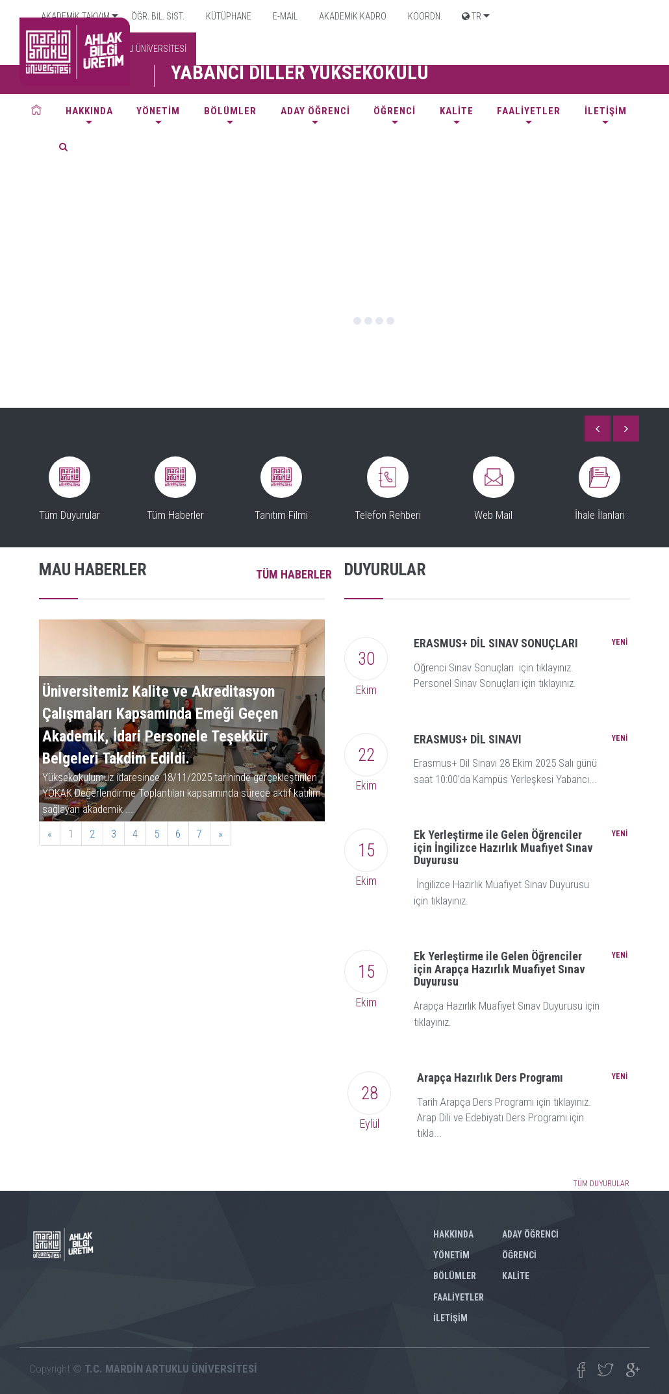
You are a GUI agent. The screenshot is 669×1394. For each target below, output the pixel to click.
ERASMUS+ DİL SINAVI (468, 739)
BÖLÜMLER (230, 111)
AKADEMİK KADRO (351, 16)
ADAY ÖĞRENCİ (315, 111)
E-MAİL (284, 16)
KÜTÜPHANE (227, 16)
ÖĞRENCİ (394, 111)
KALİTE (456, 111)
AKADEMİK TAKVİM (74, 16)
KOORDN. (424, 16)
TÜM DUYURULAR (601, 1183)
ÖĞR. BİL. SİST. (156, 16)
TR (471, 16)
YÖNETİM (158, 111)
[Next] (220, 833)
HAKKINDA (89, 111)
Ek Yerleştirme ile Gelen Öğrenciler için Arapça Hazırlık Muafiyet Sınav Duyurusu (499, 969)
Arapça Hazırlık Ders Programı (490, 1077)
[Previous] (49, 833)
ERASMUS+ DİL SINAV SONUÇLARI (496, 643)
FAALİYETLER (529, 111)
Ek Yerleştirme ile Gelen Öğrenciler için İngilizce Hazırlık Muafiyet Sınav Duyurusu (503, 847)
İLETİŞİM (606, 111)
